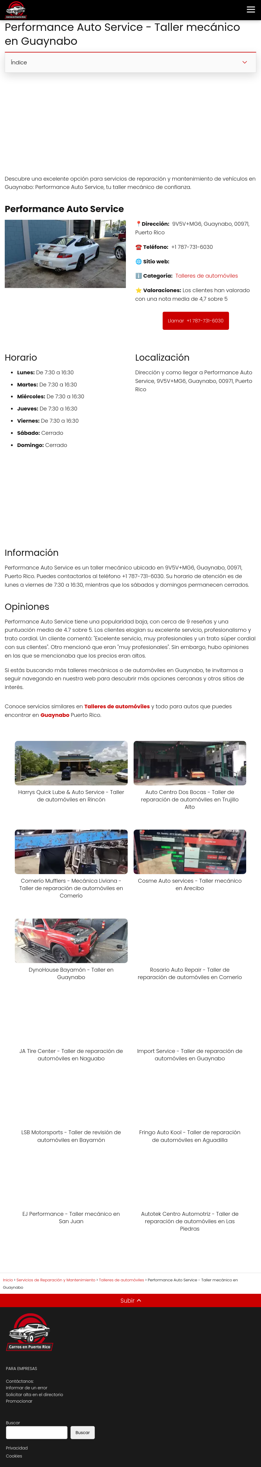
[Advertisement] (130, 123)
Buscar (13, 1423)
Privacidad (17, 1448)
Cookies (14, 1456)
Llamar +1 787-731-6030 (196, 320)
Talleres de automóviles (206, 275)
